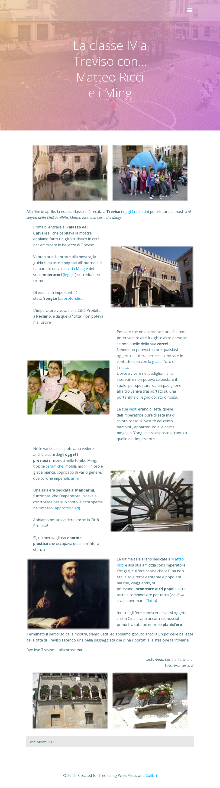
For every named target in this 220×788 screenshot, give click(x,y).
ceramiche (54, 466)
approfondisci (71, 298)
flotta (151, 600)
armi (75, 478)
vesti (133, 409)
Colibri (151, 775)
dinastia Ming (73, 268)
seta (124, 367)
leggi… (69, 274)
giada (157, 361)
